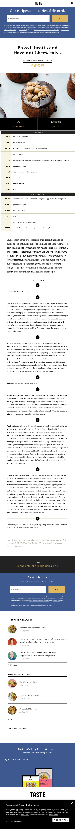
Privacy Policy (25, 814)
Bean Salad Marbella (28, 708)
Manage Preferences (14, 821)
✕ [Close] (71, 803)
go (60, 18)
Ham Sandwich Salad (28, 681)
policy (22, 32)
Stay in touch (9, 759)
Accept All (61, 820)
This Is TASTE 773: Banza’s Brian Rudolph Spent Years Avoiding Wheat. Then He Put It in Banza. (42, 640)
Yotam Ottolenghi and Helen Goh (38, 60)
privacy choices (53, 814)
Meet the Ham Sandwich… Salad (32, 627)
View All (12, 665)
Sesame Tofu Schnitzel (29, 695)
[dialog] (37, 814)
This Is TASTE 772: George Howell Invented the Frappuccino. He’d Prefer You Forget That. (39, 654)
